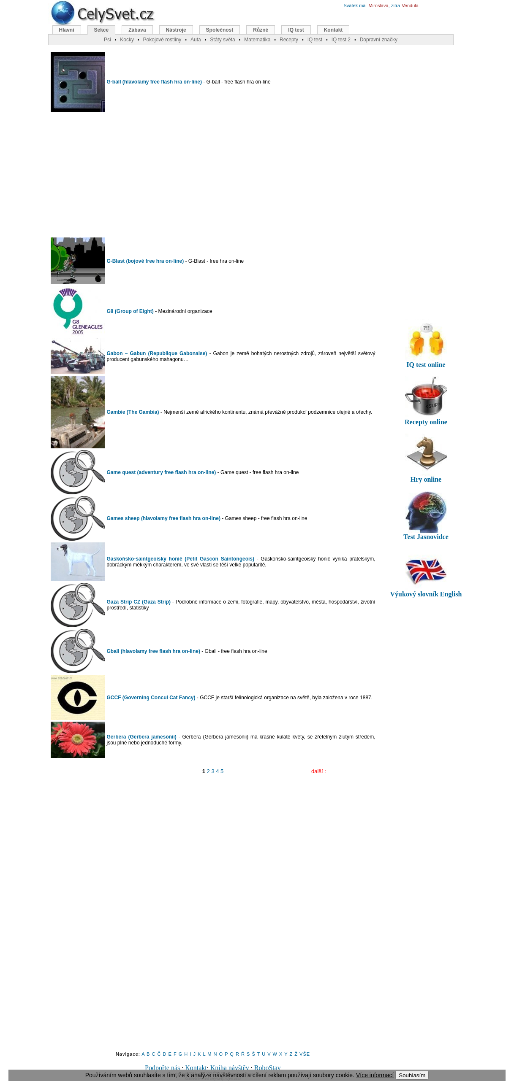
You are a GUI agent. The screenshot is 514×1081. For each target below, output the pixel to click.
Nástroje (176, 30)
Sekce (101, 30)
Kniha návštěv (229, 1067)
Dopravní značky (378, 40)
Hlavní (66, 30)
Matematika (257, 40)
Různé (260, 30)
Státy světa (222, 40)
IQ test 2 (341, 40)
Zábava (137, 30)
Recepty (289, 40)
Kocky (127, 40)
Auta (195, 40)
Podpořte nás (162, 1067)
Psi (107, 40)
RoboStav (267, 1067)
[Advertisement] (213, 175)
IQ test (296, 30)
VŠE (304, 1054)
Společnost (220, 30)
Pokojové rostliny (162, 40)
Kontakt (196, 1067)
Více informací (375, 1075)
